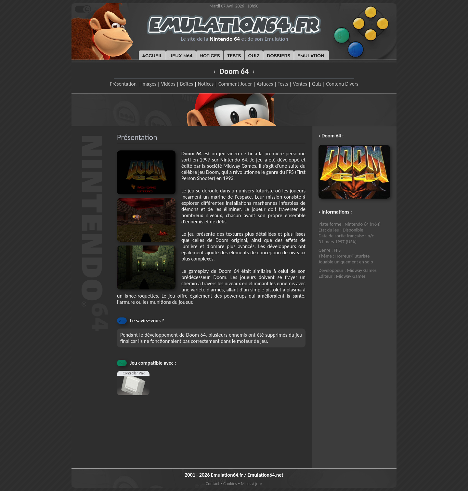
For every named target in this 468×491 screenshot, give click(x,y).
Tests (283, 84)
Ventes (300, 84)
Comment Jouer (235, 84)
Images (148, 84)
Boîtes (186, 84)
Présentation (123, 84)
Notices (206, 84)
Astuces (265, 84)
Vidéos (168, 84)
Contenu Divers (342, 84)
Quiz (316, 84)
